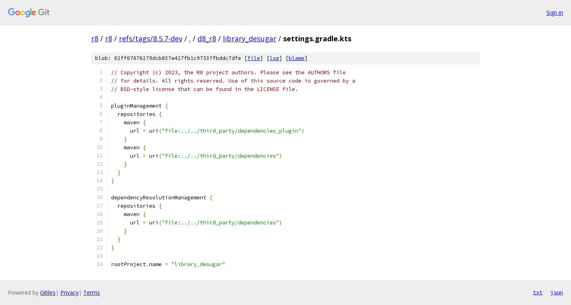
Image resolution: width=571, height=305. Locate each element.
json (556, 292)
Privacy (69, 292)
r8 (94, 38)
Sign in (554, 12)
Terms (91, 292)
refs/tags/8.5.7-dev (150, 38)
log (274, 58)
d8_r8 (206, 38)
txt (537, 292)
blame (297, 58)
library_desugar (249, 38)
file (253, 58)
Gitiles (48, 292)
